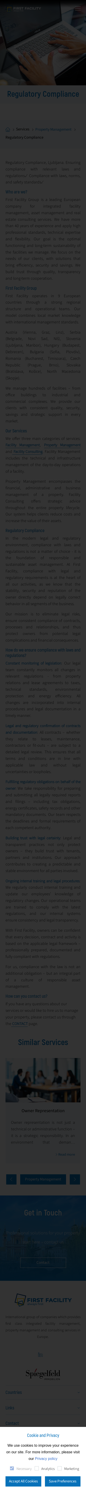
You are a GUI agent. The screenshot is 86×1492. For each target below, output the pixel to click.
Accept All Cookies (23, 1481)
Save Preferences (62, 1481)
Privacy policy (46, 1459)
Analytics (48, 1468)
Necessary (24, 1468)
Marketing (71, 1468)
